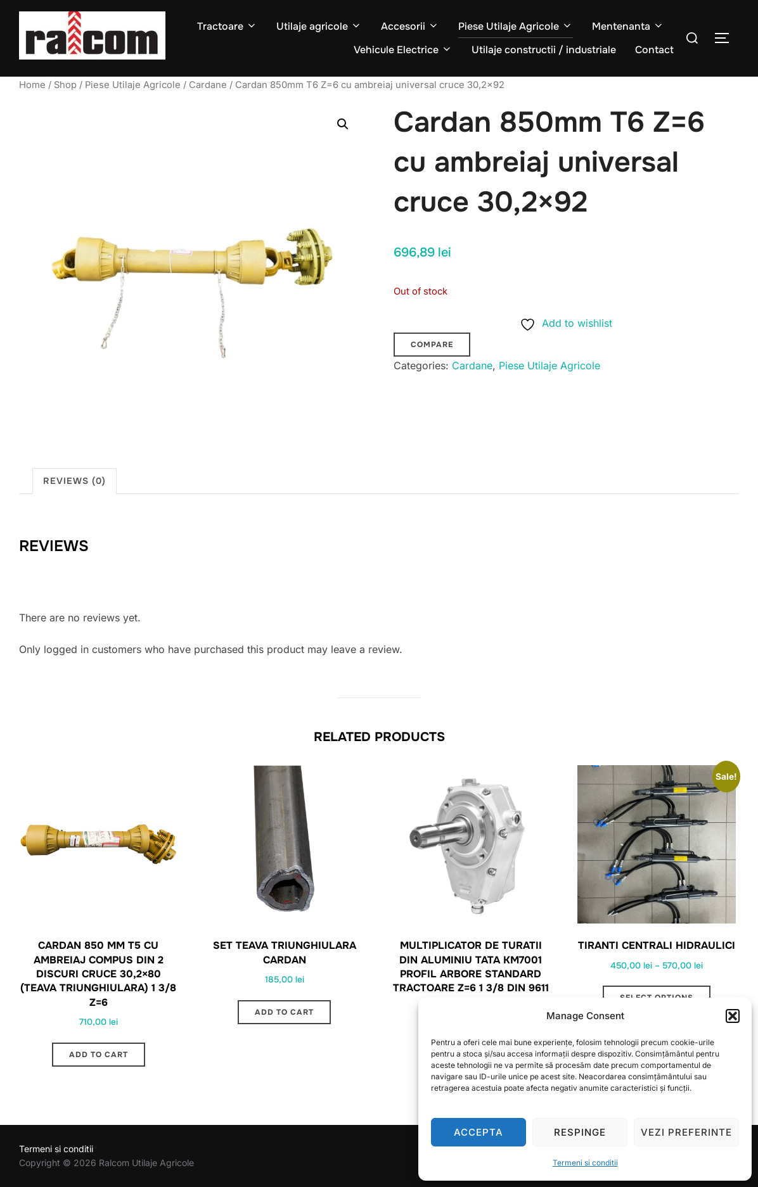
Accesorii (410, 26)
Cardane (208, 85)
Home (32, 85)
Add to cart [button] (98, 1055)
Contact (654, 49)
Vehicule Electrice (403, 49)
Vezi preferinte (686, 1132)
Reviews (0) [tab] (74, 480)
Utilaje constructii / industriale (544, 49)
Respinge (580, 1132)
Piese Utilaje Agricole (515, 26)
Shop (65, 85)
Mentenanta (628, 26)
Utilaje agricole (319, 26)
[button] (732, 1016)
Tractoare (227, 26)
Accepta (478, 1132)
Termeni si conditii (585, 1162)
